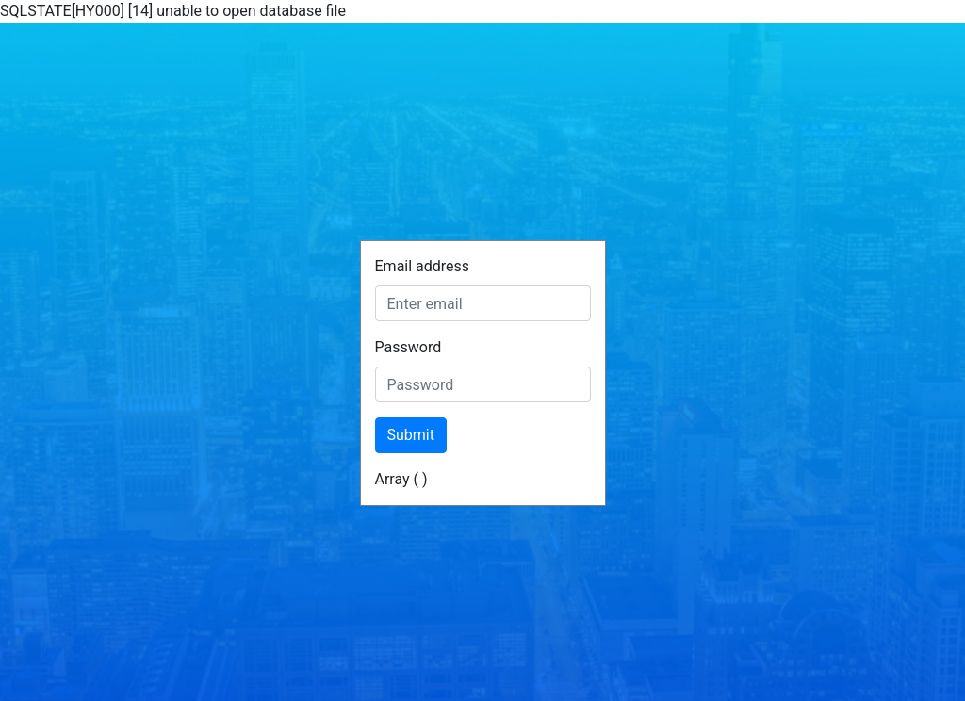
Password (408, 347)
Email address (422, 266)
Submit (410, 435)
